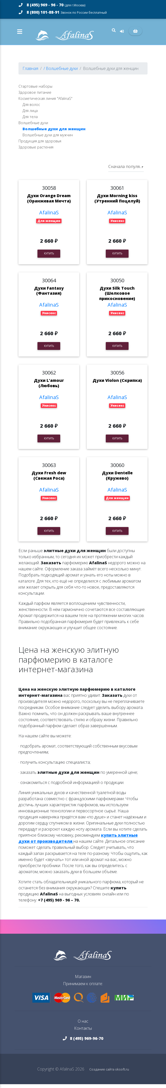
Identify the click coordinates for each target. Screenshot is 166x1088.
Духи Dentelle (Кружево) (117, 479)
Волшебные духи (33, 126)
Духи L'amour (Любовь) (49, 387)
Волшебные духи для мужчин (48, 138)
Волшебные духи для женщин (54, 132)
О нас (83, 1025)
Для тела (30, 120)
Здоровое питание (34, 96)
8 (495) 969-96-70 (83, 1042)
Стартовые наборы (35, 90)
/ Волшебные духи (61, 72)
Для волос (31, 108)
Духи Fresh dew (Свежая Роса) (49, 479)
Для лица (30, 114)
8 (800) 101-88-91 (63, 12)
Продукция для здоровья (39, 144)
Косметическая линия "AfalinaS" (45, 102)
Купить (49, 257)
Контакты (83, 1032)
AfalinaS (49, 216)
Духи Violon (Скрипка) (117, 384)
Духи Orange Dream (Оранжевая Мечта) (49, 202)
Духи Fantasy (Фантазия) (49, 294)
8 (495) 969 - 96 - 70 (52, 4)
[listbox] (126, 170)
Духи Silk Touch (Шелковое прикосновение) (117, 297)
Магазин (83, 980)
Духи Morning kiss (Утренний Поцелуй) (117, 202)
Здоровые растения (35, 150)
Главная (30, 72)
